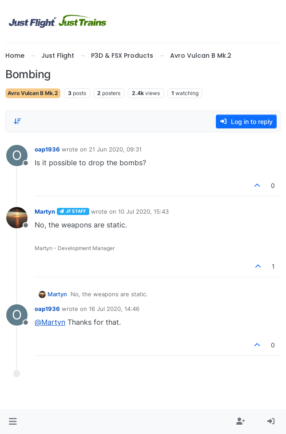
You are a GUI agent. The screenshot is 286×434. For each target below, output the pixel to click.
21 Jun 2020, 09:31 (115, 149)
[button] (13, 421)
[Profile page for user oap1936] (17, 155)
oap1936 (47, 149)
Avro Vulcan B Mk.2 (33, 93)
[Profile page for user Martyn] (17, 217)
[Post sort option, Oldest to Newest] (17, 121)
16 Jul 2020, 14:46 (114, 308)
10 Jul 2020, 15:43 (143, 211)
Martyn (45, 211)
